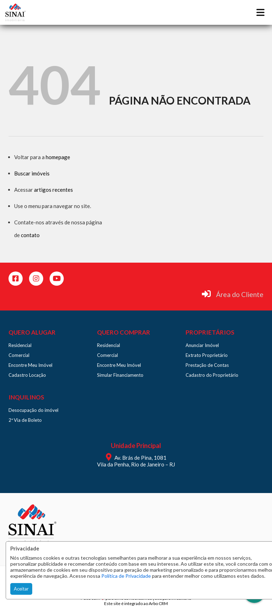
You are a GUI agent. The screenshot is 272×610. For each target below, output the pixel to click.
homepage (58, 157)
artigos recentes (53, 189)
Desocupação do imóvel (33, 410)
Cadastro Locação (27, 375)
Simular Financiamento (120, 375)
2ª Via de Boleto (25, 420)
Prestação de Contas (207, 365)
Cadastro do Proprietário (212, 375)
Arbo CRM (158, 603)
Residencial (20, 345)
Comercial (18, 355)
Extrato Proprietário (207, 355)
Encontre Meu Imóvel (30, 365)
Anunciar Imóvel (202, 345)
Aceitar (21, 589)
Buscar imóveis (32, 173)
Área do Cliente (240, 294)
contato (30, 235)
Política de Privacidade (126, 576)
